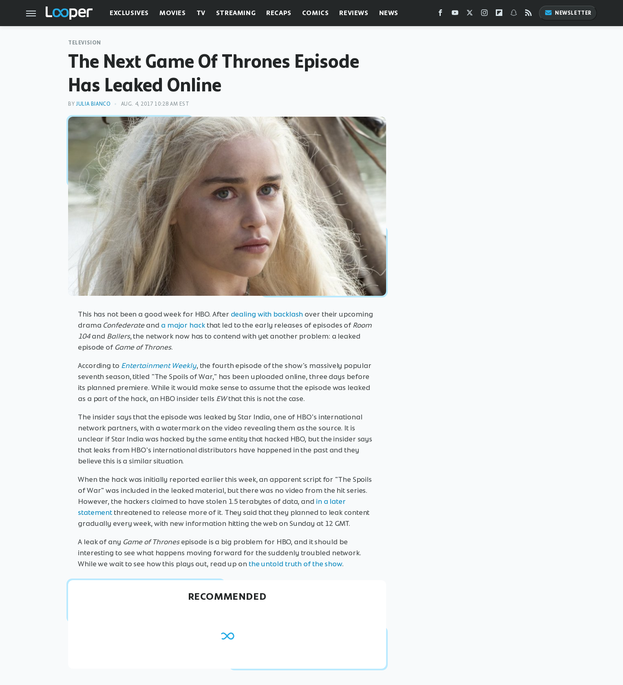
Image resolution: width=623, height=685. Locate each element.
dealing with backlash (267, 314)
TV (201, 13)
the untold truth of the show (295, 564)
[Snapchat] (514, 14)
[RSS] (528, 14)
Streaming (236, 13)
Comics (315, 13)
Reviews (353, 13)
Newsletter (568, 12)
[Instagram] (484, 14)
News (388, 13)
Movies (172, 13)
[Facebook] (440, 14)
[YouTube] (455, 14)
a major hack (183, 325)
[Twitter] (470, 14)
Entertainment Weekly (159, 365)
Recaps (279, 13)
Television (84, 42)
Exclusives (129, 13)
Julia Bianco (93, 103)
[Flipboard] (499, 14)
